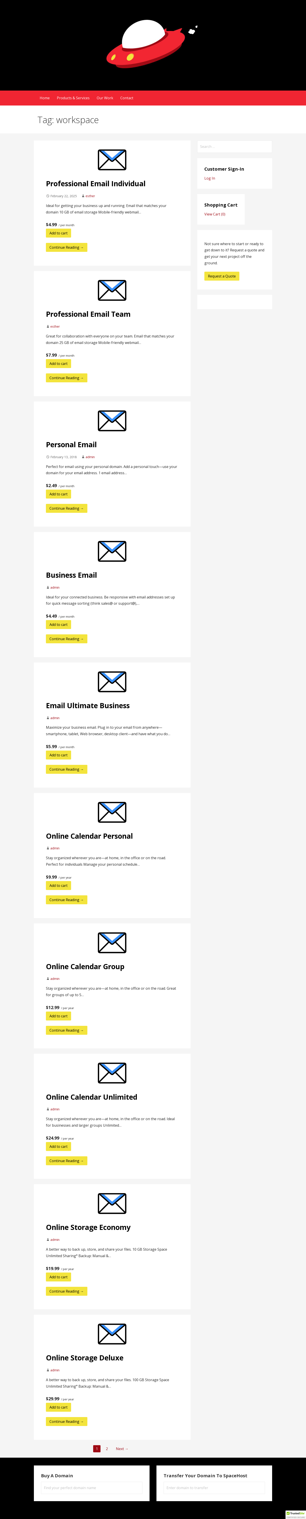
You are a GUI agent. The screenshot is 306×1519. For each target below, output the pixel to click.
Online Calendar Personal (89, 836)
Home (45, 97)
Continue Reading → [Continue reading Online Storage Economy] (66, 1291)
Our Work (105, 97)
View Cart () (214, 214)
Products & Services (73, 97)
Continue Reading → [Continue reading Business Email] (66, 638)
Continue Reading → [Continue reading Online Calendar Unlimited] (66, 1160)
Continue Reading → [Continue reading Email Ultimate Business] (66, 769)
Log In (209, 178)
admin (90, 457)
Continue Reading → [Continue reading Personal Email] (66, 508)
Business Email (71, 575)
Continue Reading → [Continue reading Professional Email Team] (66, 377)
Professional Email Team (88, 314)
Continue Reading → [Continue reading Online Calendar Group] (66, 1030)
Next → (122, 1448)
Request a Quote (222, 276)
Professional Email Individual (96, 183)
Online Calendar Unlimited (91, 1097)
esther (90, 196)
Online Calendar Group (85, 966)
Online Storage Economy (88, 1227)
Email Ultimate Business (88, 705)
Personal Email (71, 444)
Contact (126, 97)
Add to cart (58, 233)
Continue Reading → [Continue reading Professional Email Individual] (66, 247)
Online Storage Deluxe (84, 1357)
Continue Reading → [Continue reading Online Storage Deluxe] (66, 1421)
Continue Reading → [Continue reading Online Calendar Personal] (66, 899)
